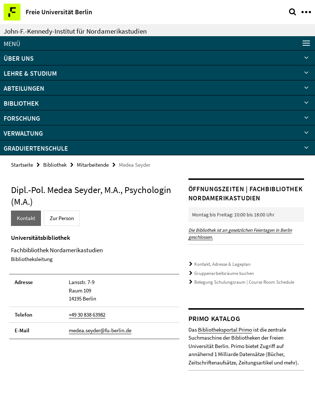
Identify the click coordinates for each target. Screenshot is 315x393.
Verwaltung (23, 133)
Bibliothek (21, 103)
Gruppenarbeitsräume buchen (224, 273)
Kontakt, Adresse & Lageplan (222, 264)
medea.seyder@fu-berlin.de (100, 330)
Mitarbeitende (93, 164)
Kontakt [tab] (26, 218)
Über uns (19, 58)
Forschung (22, 118)
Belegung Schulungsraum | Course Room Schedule (244, 282)
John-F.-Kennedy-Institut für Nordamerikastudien (75, 31)
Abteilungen (24, 88)
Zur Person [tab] (62, 218)
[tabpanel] (94, 286)
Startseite (22, 164)
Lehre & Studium (30, 73)
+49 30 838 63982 (87, 314)
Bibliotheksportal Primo (225, 329)
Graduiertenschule (36, 148)
